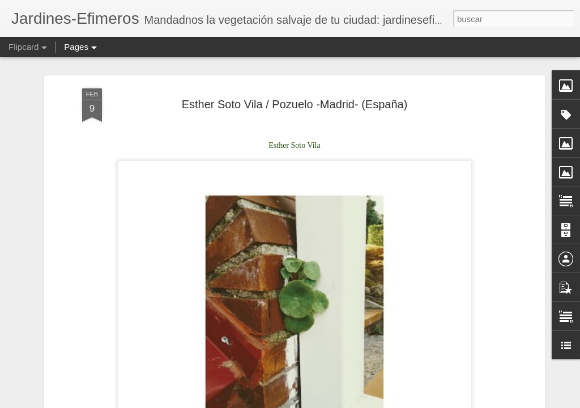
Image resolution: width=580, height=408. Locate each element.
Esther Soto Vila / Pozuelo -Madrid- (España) (295, 104)
